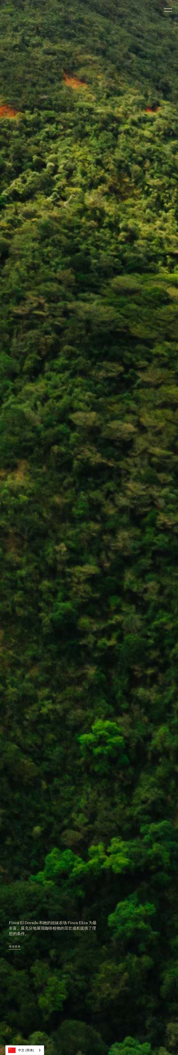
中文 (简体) (21, 1050)
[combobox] (24, 1050)
